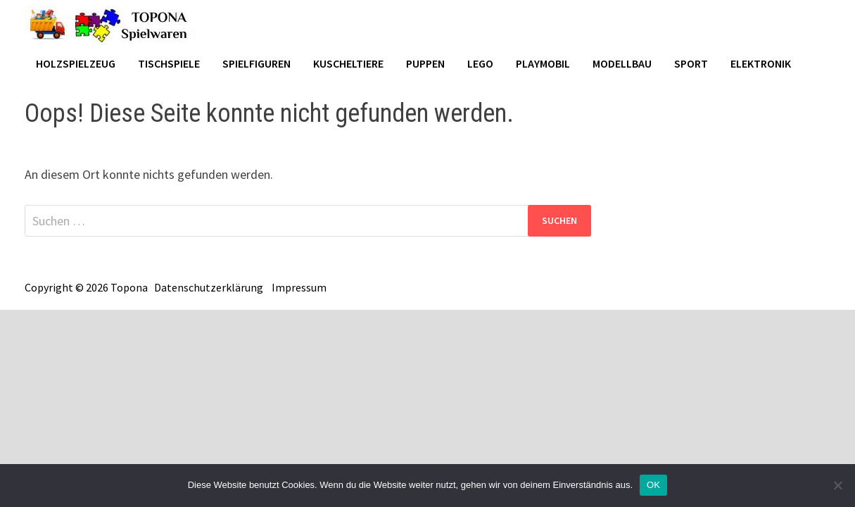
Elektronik (760, 63)
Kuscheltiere (348, 63)
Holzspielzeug (75, 63)
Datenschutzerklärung (208, 287)
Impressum (299, 287)
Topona (129, 287)
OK (653, 485)
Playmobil (543, 63)
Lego (480, 63)
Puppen (425, 63)
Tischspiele (169, 63)
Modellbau (622, 63)
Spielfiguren (256, 63)
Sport (691, 63)
